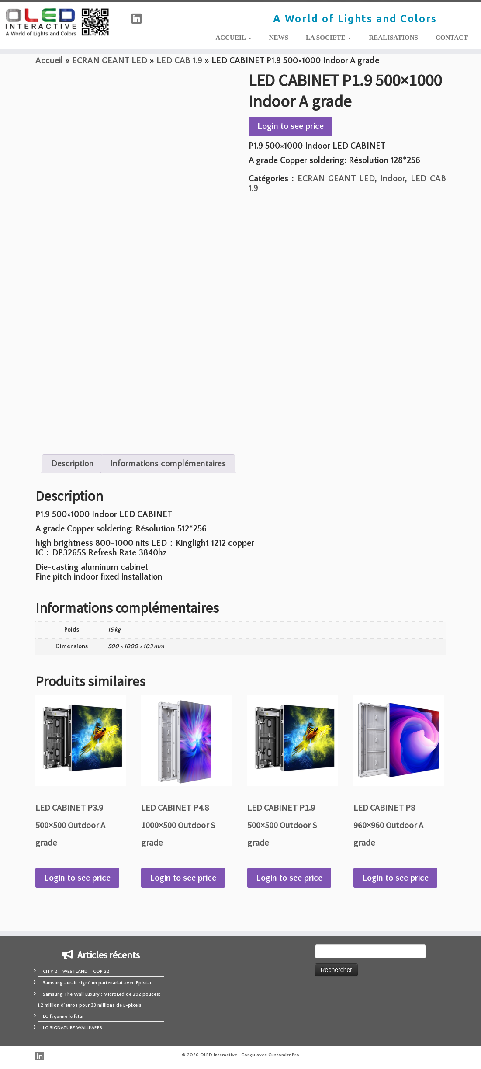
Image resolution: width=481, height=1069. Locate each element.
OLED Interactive (218, 1055)
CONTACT (452, 37)
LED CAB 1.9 (179, 61)
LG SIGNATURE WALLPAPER (72, 1028)
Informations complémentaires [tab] (168, 464)
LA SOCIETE (328, 37)
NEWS (278, 37)
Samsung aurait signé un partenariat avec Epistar (97, 983)
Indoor (392, 179)
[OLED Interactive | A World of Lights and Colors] (56, 22)
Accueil (49, 61)
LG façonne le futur (63, 1016)
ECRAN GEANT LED (109, 61)
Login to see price (290, 126)
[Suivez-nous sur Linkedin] (139, 19)
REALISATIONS (393, 37)
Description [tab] (72, 464)
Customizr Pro (283, 1055)
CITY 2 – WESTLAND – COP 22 (76, 971)
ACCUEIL (233, 37)
